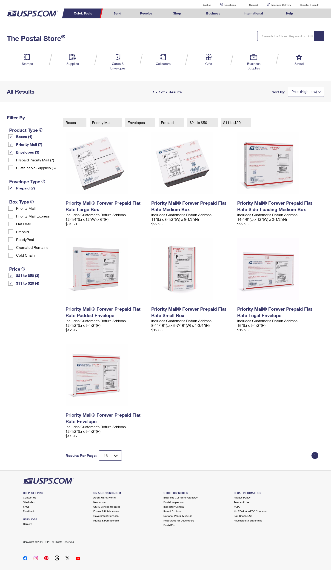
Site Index (29, 502)
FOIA (237, 506)
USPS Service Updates (106, 506)
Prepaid (22, 231)
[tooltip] (41, 130)
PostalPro (169, 525)
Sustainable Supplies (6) (36, 168)
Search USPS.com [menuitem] (311, 13)
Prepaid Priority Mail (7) (35, 160)
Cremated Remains (32, 247)
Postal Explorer (172, 511)
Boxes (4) (24, 136)
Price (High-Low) (304, 91)
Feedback (29, 511)
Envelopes (137, 122)
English (202, 4)
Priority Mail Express (33, 216)
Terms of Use (241, 502)
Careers (27, 523)
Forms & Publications (106, 511)
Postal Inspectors (173, 502)
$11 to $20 (232, 122)
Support (253, 4)
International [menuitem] (253, 13)
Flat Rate (23, 224)
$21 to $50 (199, 122)
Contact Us (29, 497)
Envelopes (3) (27, 152)
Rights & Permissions (106, 520)
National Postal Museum (177, 515)
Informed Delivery (281, 4)
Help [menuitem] (289, 13)
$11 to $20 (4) (27, 283)
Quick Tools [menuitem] (83, 13)
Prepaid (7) (25, 188)
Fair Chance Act (243, 515)
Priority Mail (26, 208)
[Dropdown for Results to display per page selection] (110, 455)
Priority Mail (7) (29, 144)
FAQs (26, 506)
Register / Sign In (309, 4)
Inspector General (173, 506)
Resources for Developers (178, 520)
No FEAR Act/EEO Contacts (250, 511)
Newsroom (99, 502)
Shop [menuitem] (177, 13)
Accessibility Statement (248, 520)
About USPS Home (104, 497)
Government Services (106, 515)
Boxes (71, 122)
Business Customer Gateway (180, 497)
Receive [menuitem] (146, 13)
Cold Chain (25, 255)
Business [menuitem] (213, 13)
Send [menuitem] (117, 13)
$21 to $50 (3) (27, 275)
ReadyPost (25, 239)
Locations (230, 4)
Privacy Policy (242, 497)
